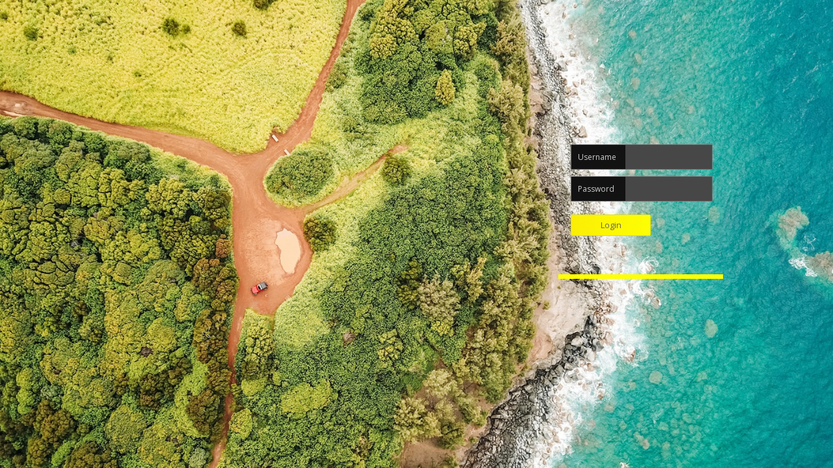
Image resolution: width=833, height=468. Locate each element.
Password (596, 188)
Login (611, 225)
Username (597, 156)
